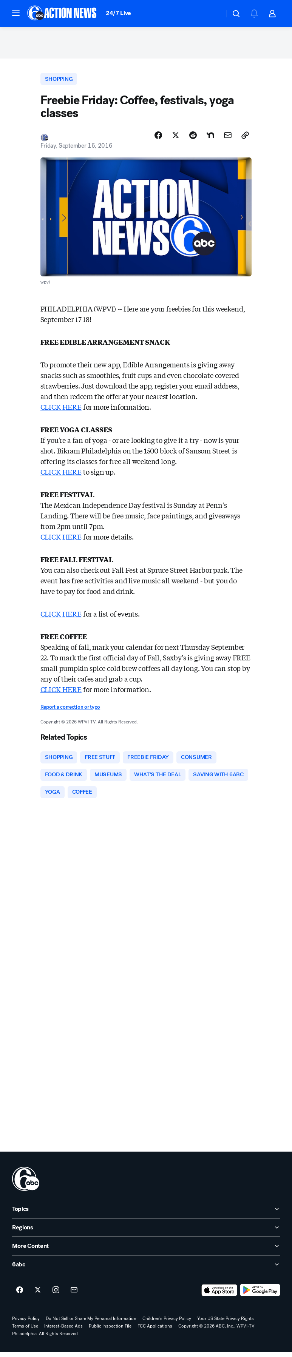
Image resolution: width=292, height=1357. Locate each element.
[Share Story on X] (175, 138)
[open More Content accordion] (146, 1251)
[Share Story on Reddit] (193, 138)
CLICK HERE (61, 410)
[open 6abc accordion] (146, 1270)
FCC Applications (155, 1331)
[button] (16, 12)
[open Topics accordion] (146, 1214)
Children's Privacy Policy (166, 1324)
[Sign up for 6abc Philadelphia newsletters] (74, 1295)
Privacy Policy (26, 1324)
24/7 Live (118, 13)
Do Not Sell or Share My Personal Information (91, 1324)
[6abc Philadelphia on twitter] (37, 1295)
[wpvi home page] (25, 1184)
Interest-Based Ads (63, 1331)
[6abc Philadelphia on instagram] (55, 1295)
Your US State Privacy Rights (225, 1324)
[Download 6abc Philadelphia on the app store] (219, 1295)
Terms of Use (25, 1331)
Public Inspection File (110, 1331)
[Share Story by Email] (227, 138)
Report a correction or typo (70, 710)
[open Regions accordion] (146, 1233)
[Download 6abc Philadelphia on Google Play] (260, 1295)
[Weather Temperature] (213, 13)
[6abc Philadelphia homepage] (62, 13)
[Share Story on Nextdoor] (210, 138)
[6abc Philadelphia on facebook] (19, 1295)
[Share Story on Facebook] (158, 138)
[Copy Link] (245, 138)
